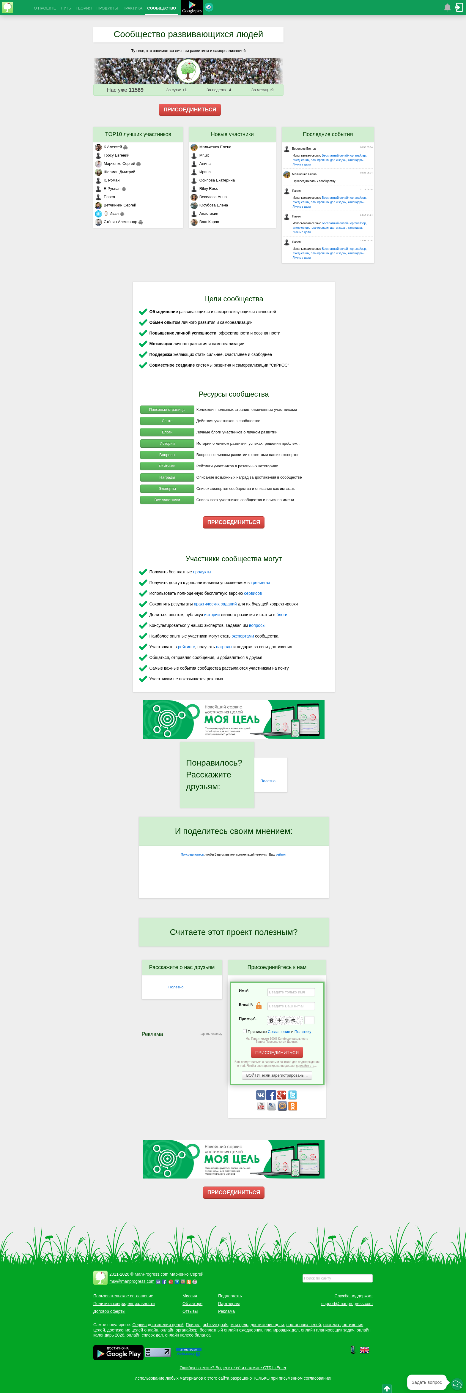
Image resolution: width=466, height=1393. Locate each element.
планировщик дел (282, 1330)
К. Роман (107, 180)
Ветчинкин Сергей (115, 205)
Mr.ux (200, 155)
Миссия (189, 1295)
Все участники (167, 500)
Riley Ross (204, 188)
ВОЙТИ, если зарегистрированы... (277, 1075)
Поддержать (230, 1295)
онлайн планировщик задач (328, 1330)
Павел (105, 197)
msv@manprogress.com (132, 1281)
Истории (167, 443)
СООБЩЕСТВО (161, 8)
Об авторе (192, 1303)
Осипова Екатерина (213, 180)
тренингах (260, 582)
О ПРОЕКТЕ (45, 8)
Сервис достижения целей (157, 1324)
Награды (167, 477)
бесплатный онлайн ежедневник (231, 1330)
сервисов (253, 593)
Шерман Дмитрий (115, 172)
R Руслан (108, 188)
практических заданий (215, 604)
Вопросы (167, 454)
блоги (282, 614)
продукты (202, 571)
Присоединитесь (192, 854)
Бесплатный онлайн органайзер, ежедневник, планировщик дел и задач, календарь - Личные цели (330, 160)
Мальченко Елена (211, 147)
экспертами (243, 636)
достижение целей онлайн (132, 1330)
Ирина (201, 172)
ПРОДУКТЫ (107, 8)
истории (212, 614)
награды (224, 646)
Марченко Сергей (115, 163)
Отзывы (190, 1311)
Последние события (328, 134)
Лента (167, 421)
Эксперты (167, 488)
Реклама (226, 1311)
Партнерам (229, 1303)
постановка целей (303, 1324)
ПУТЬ (66, 8)
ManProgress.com (152, 1274)
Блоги (167, 432)
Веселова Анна (209, 197)
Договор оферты (109, 1311)
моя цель (239, 1324)
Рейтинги (167, 466)
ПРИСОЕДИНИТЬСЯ (189, 110)
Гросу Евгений (112, 155)
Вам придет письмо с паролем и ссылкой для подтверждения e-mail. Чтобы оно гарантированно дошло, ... (276, 1063)
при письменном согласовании (300, 1378)
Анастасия (204, 213)
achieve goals (215, 1324)
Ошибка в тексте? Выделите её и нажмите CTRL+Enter (233, 1367)
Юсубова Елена (209, 205)
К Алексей (108, 147)
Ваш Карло (205, 222)
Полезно (267, 781)
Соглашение (279, 1031)
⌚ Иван (107, 213)
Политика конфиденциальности (124, 1303)
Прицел (193, 1324)
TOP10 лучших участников (138, 134)
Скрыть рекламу (211, 1034)
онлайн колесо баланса (187, 1335)
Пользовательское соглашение (123, 1295)
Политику (303, 1031)
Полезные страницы (167, 409)
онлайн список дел (145, 1335)
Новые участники (232, 134)
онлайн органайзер (178, 1330)
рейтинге (186, 646)
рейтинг (281, 854)
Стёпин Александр (116, 222)
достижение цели (267, 1324)
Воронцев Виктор (299, 148)
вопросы (257, 625)
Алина (201, 163)
